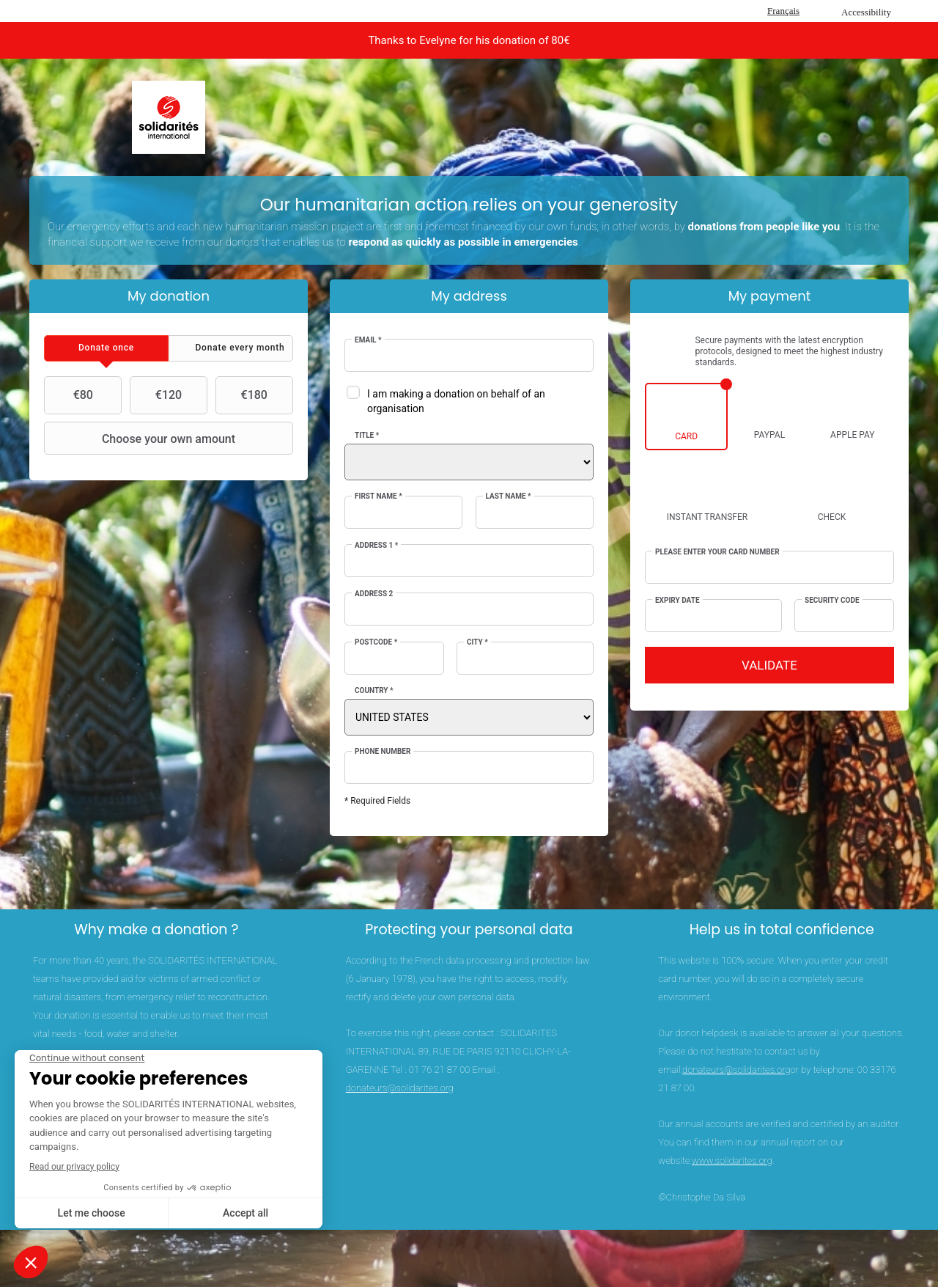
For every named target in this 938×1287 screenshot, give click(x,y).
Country (374, 690)
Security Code (832, 600)
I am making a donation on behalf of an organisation (456, 401)
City (477, 642)
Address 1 (376, 545)
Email (368, 340)
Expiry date (677, 600)
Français (783, 10)
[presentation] (106, 348)
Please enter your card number (717, 552)
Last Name (508, 496)
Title (367, 435)
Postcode (376, 642)
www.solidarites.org (732, 1160)
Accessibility (866, 12)
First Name (378, 496)
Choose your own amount (141, 438)
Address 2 (374, 594)
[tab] (106, 348)
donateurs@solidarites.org (400, 1087)
